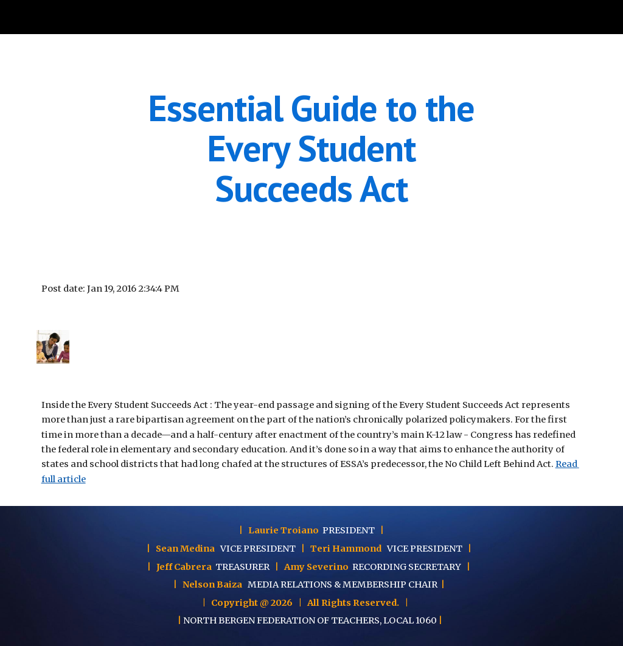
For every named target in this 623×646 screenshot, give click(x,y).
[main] (311, 148)
